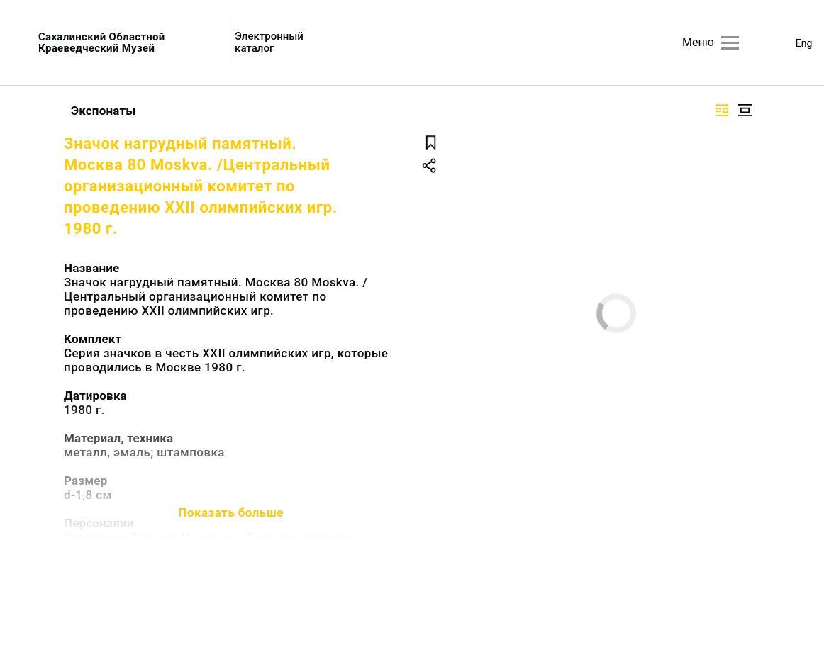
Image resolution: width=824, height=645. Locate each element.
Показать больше (231, 512)
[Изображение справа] (722, 110)
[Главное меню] (730, 43)
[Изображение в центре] (744, 110)
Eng (804, 43)
